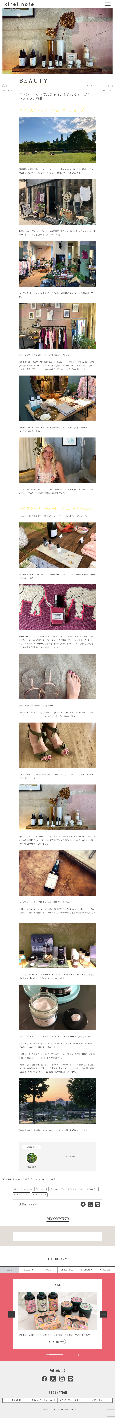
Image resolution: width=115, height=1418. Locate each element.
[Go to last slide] (11, 1314)
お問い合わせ (99, 1400)
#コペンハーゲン (58, 1189)
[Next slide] (103, 1314)
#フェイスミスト (39, 1194)
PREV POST (7, 91)
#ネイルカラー (91, 1189)
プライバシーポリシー (71, 1400)
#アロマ (17, 1189)
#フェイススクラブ (21, 1194)
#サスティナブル (75, 1189)
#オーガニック (41, 1189)
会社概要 (16, 1400)
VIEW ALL (54, 1341)
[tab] (47, 1354)
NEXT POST (108, 91)
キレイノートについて (44, 1400)
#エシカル (28, 1189)
